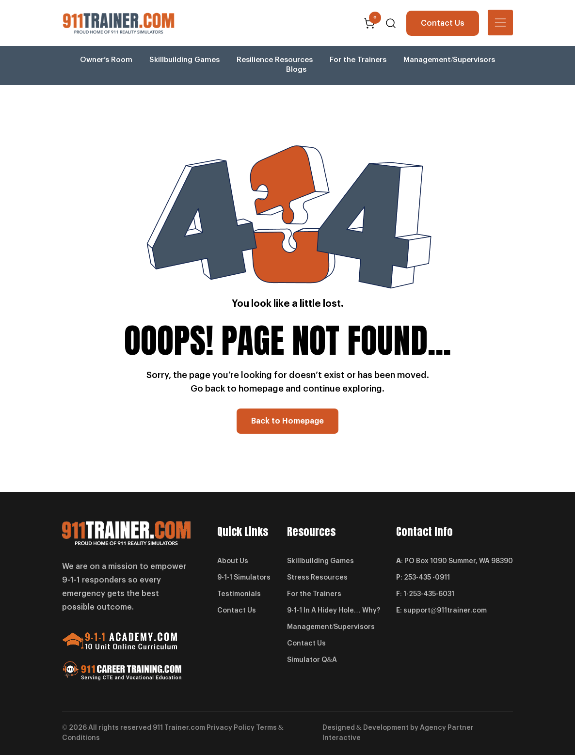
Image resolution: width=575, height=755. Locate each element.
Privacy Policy (231, 727)
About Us (232, 561)
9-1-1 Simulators (244, 577)
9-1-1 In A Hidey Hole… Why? (333, 610)
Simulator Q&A (312, 660)
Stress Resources (317, 577)
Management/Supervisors (449, 59)
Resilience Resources (275, 59)
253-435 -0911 (427, 577)
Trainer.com (184, 727)
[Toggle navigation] (500, 22)
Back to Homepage (287, 421)
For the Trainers (358, 59)
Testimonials (239, 594)
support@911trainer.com (445, 610)
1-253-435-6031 (428, 594)
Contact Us (442, 23)
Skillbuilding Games (184, 59)
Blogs (296, 69)
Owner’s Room (106, 59)
